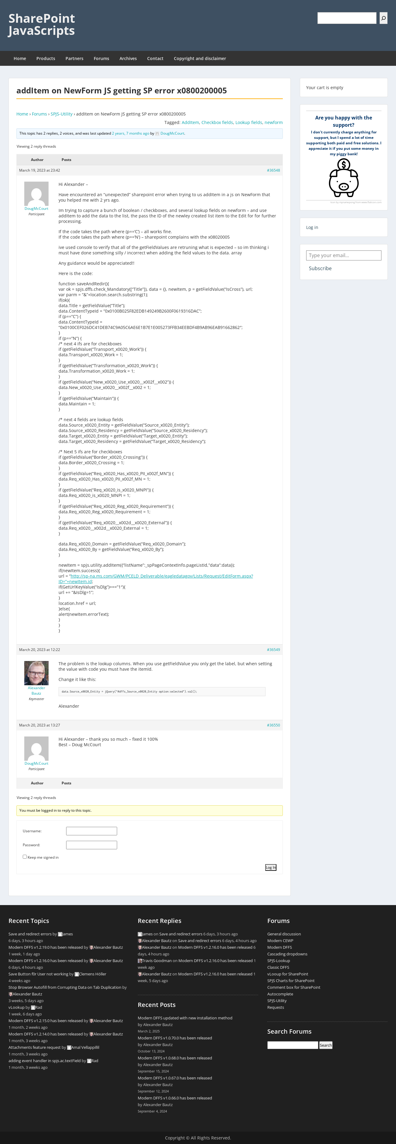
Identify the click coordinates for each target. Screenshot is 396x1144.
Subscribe (320, 268)
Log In (271, 867)
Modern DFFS (279, 947)
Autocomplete (280, 994)
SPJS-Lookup (278, 960)
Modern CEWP (280, 940)
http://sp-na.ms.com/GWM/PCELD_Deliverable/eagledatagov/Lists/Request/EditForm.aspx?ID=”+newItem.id (156, 578)
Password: (31, 844)
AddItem (190, 122)
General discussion (284, 934)
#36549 (273, 649)
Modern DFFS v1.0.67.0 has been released (175, 1078)
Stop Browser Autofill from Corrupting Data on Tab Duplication (64, 987)
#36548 (273, 170)
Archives (128, 58)
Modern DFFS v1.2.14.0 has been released (45, 1034)
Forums (101, 58)
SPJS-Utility (62, 114)
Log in (312, 227)
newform (274, 122)
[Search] (384, 18)
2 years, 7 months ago (130, 133)
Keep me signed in (43, 857)
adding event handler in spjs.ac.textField (44, 1060)
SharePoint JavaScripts (41, 24)
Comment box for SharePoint (293, 987)
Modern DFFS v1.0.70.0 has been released (175, 1038)
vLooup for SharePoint (287, 974)
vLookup (16, 1007)
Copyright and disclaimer (200, 58)
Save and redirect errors (30, 934)
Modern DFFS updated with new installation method (185, 1018)
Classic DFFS (278, 967)
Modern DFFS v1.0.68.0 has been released (175, 1058)
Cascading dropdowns (287, 954)
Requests (275, 1007)
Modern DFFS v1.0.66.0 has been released (175, 1098)
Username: (32, 831)
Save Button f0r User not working (38, 974)
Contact (155, 58)
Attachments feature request (34, 1047)
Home (20, 58)
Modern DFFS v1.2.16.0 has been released (45, 960)
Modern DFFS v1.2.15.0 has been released (45, 1020)
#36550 (273, 725)
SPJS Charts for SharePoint (291, 980)
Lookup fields (248, 122)
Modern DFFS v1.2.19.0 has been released (45, 947)
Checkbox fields (217, 122)
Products (45, 58)
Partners (74, 58)
